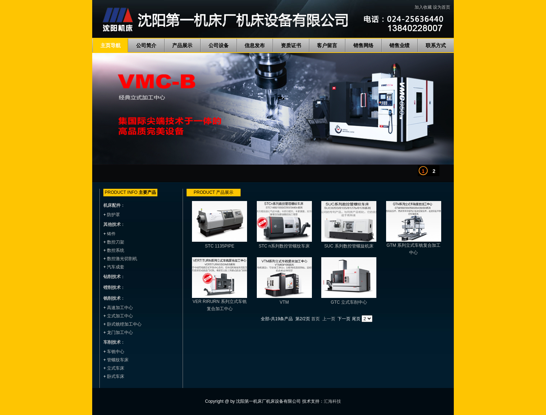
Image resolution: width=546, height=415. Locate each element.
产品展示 (182, 45)
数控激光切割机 (122, 258)
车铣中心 (115, 351)
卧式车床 (115, 376)
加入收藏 (423, 7)
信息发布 (255, 45)
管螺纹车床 (118, 359)
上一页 (328, 318)
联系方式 (436, 45)
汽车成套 (115, 266)
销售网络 (363, 45)
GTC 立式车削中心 (349, 302)
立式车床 (115, 368)
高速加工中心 (120, 307)
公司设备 (219, 45)
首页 (315, 318)
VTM (284, 302)
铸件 (111, 233)
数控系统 (115, 250)
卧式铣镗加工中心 (124, 324)
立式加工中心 (120, 315)
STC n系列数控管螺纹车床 (284, 246)
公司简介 (146, 45)
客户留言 (327, 45)
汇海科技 (332, 401)
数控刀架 (115, 242)
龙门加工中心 (120, 332)
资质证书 (291, 45)
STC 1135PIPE (219, 246)
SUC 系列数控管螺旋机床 (348, 246)
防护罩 (113, 214)
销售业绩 (399, 45)
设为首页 (441, 7)
